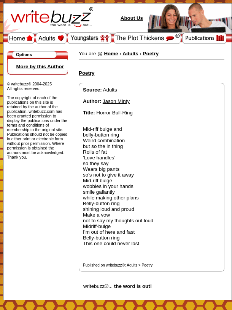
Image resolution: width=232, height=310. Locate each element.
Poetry (147, 265)
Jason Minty (116, 101)
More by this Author (40, 66)
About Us (132, 18)
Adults (132, 265)
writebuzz (114, 265)
